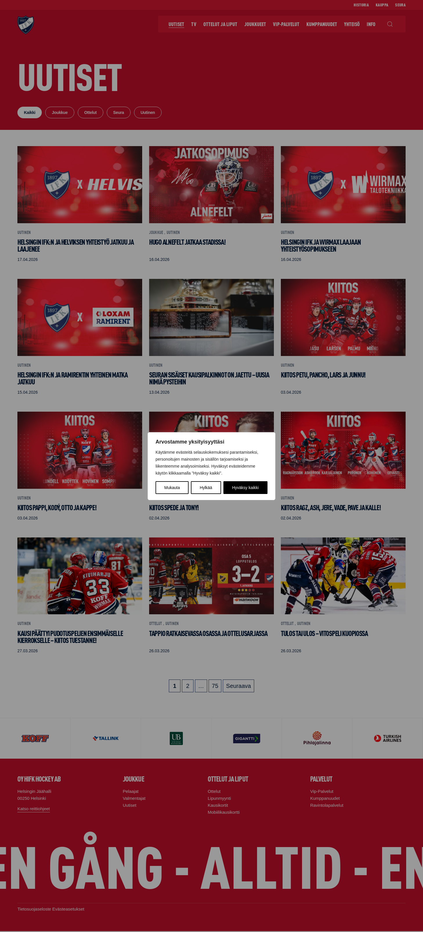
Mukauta (172, 487)
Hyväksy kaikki (245, 487)
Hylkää (206, 487)
